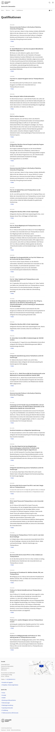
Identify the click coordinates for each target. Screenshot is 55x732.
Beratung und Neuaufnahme (9, 700)
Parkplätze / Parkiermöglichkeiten (10, 685)
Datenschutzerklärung (15, 730)
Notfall (3, 698)
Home (2, 10)
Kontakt (4, 695)
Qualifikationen (19, 10)
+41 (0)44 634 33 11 (10, 679)
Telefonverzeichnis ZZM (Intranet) (10, 713)
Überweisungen (6, 703)
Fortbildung (5, 710)
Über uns (8, 10)
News (13, 10)
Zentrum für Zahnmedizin (8, 6)
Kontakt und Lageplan (7, 682)
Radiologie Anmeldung (7, 705)
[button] (52, 662)
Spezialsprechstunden (7, 708)
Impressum (3, 730)
